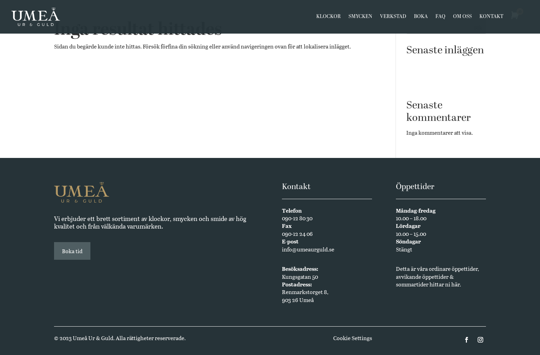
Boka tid (72, 251)
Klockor (328, 18)
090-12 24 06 (297, 234)
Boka (421, 18)
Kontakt (491, 18)
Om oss (462, 18)
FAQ (440, 18)
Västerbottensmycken (433, 64)
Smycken (360, 18)
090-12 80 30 (297, 218)
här (455, 284)
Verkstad (393, 18)
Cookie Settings (352, 338)
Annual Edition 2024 (432, 85)
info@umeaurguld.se (308, 249)
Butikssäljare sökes (430, 74)
